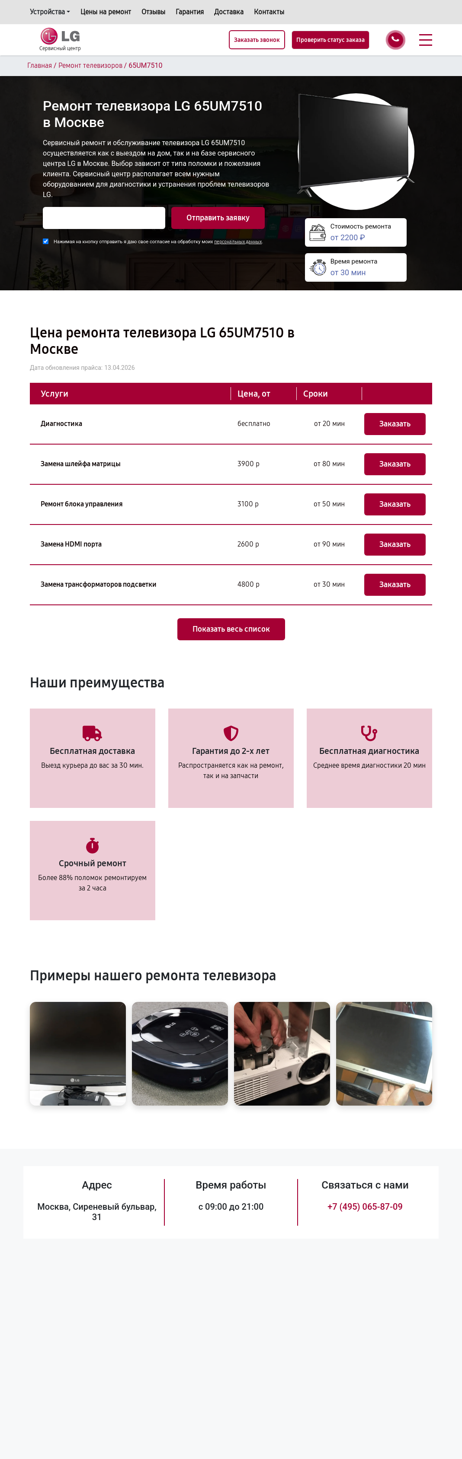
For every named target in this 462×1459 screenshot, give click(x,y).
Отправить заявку (218, 218)
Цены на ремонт (105, 12)
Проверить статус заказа (330, 40)
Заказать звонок (257, 40)
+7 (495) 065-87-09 (365, 1207)
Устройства (47, 12)
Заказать (395, 424)
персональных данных (238, 242)
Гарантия (190, 12)
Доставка (229, 12)
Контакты (269, 12)
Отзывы (153, 12)
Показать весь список (231, 629)
